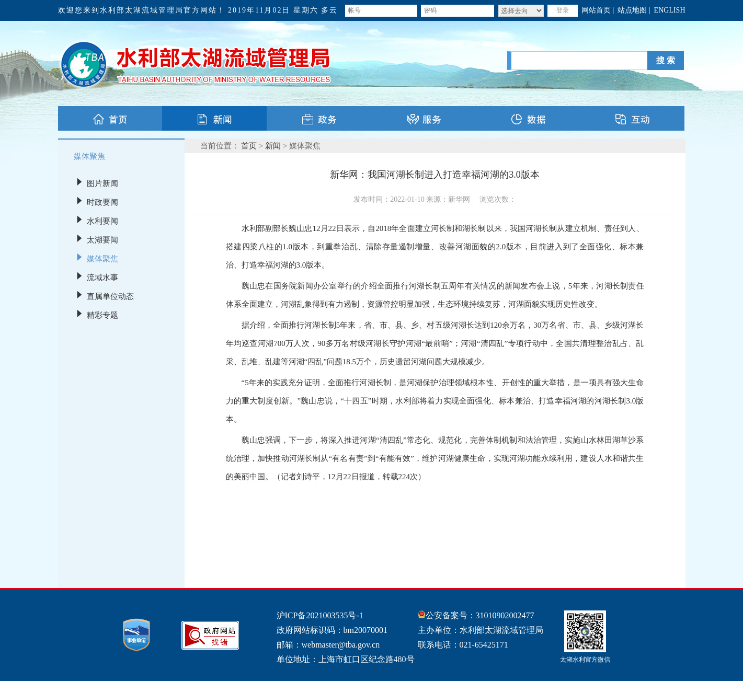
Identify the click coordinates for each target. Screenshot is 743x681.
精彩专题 (96, 315)
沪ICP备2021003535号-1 (320, 615)
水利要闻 (96, 221)
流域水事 (96, 277)
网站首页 (596, 10)
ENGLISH (669, 10)
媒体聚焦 (96, 259)
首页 (249, 146)
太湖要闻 (96, 240)
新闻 (274, 146)
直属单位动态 (104, 296)
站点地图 (632, 10)
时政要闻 (96, 202)
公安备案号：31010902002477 (476, 615)
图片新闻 (96, 183)
